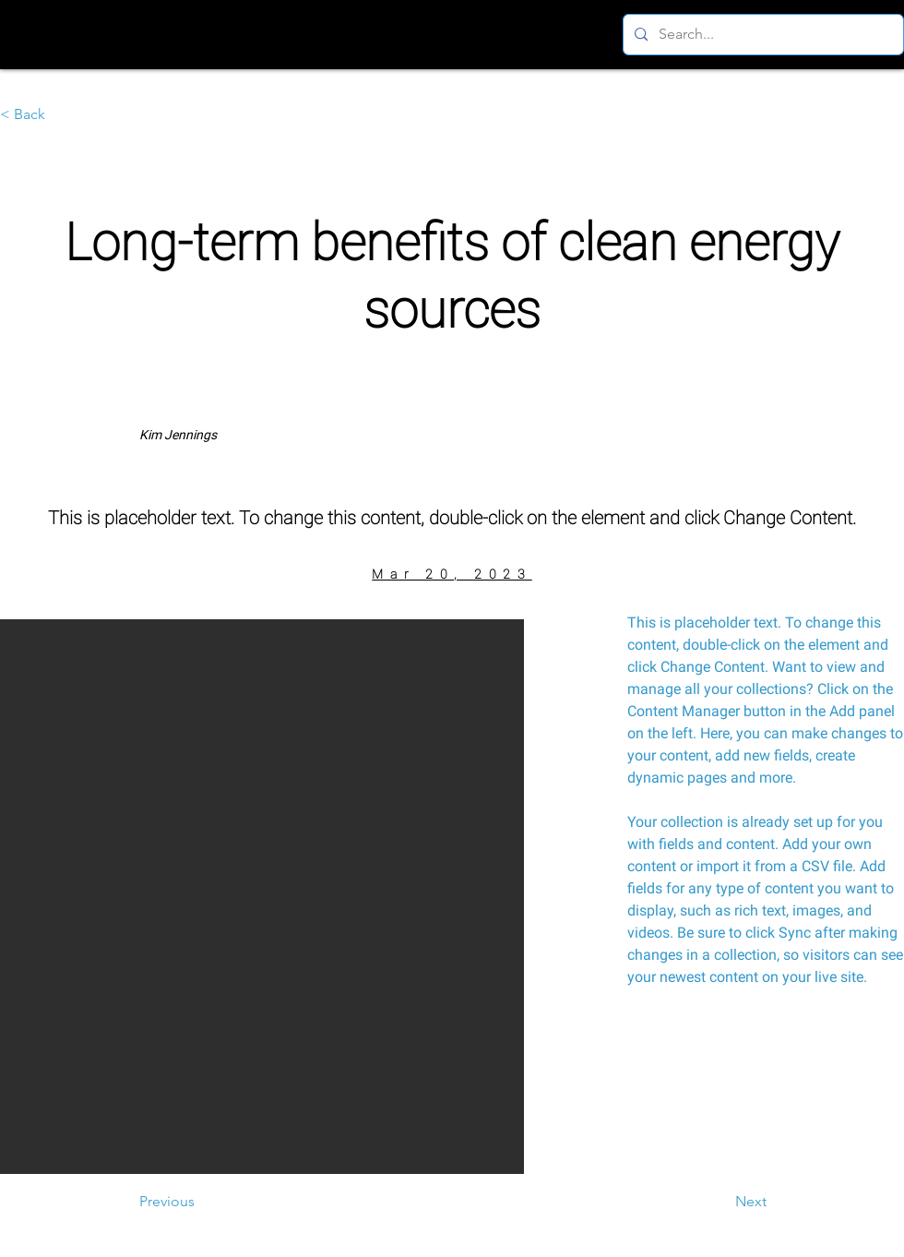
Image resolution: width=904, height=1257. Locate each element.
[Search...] (761, 34)
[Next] (720, 1201)
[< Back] (61, 115)
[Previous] (200, 1201)
